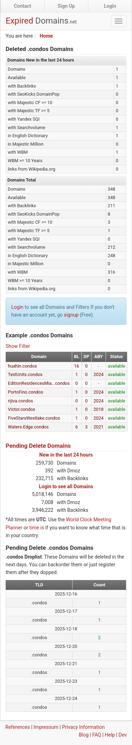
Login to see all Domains (66, 486)
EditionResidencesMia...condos (39, 383)
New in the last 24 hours (66, 455)
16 (76, 366)
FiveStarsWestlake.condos (34, 418)
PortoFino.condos (25, 392)
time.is (36, 527)
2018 (98, 409)
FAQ (96, 735)
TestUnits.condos (25, 374)
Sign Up (66, 6)
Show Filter (18, 346)
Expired (41, 21)
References (17, 727)
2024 (98, 374)
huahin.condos (22, 366)
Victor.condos (21, 409)
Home (46, 36)
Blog (84, 735)
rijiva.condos (20, 400)
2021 (98, 426)
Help (110, 735)
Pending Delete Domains (38, 445)
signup (71, 315)
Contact (22, 6)
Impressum (45, 727)
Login (110, 6)
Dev (123, 735)
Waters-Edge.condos (28, 426)
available (116, 366)
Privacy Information (83, 727)
